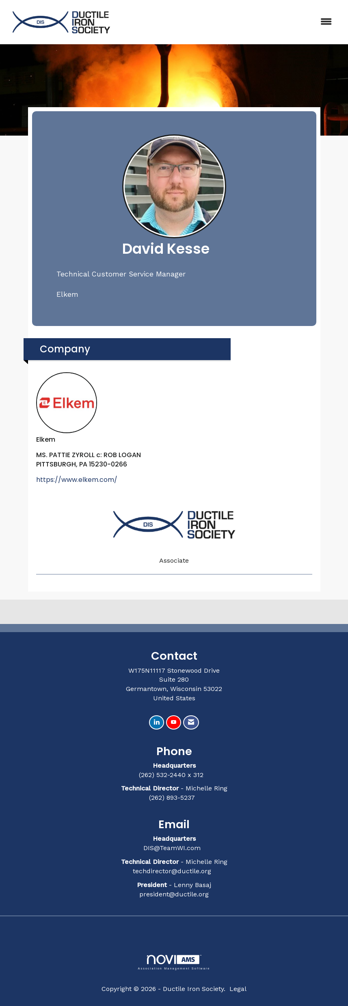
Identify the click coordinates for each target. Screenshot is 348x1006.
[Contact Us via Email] (191, 722)
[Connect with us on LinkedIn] (156, 722)
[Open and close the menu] (228, 22)
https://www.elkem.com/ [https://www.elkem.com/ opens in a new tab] (76, 479)
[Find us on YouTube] (173, 722)
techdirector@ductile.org (172, 871)
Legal (237, 989)
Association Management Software (174, 962)
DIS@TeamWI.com (173, 848)
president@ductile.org (174, 894)
